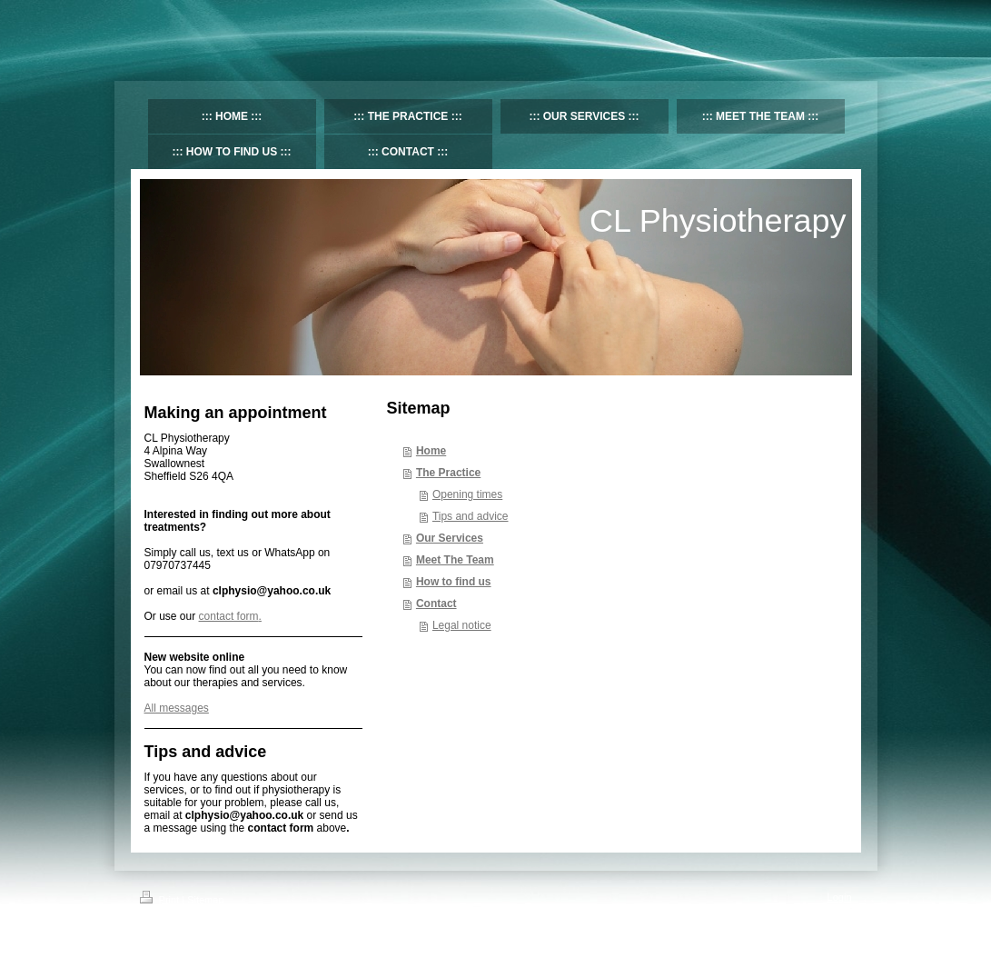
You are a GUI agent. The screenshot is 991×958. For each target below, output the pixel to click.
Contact (436, 603)
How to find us (453, 581)
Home (431, 450)
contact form (229, 616)
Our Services (449, 538)
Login (839, 897)
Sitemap (205, 899)
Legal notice (461, 625)
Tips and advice (470, 516)
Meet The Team (455, 560)
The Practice (448, 472)
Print (161, 899)
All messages (176, 708)
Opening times (467, 494)
